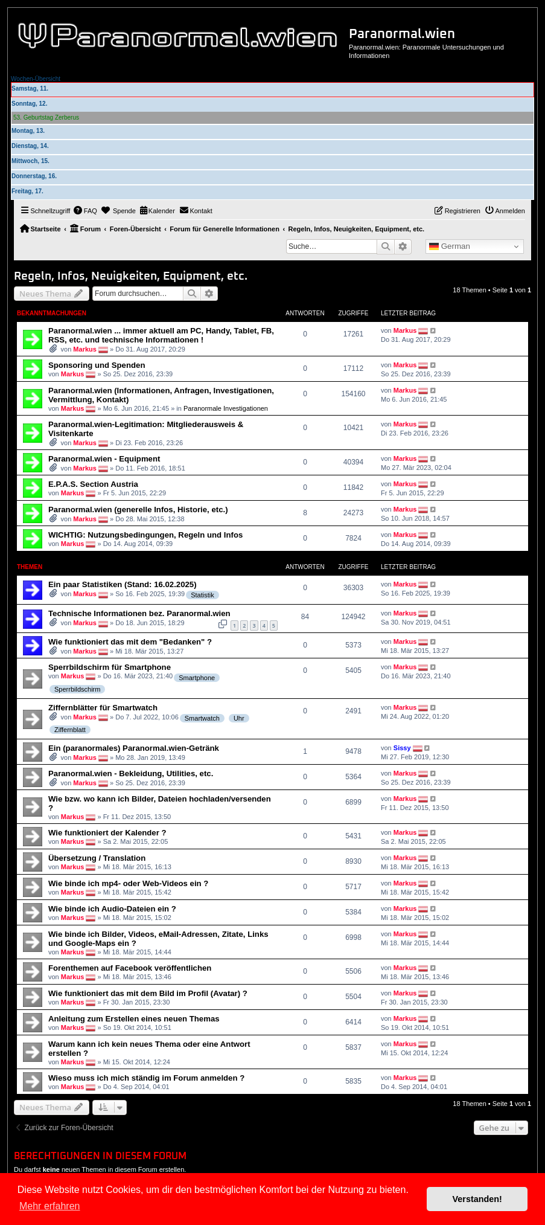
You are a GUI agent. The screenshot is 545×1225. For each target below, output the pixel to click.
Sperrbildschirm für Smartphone (109, 667)
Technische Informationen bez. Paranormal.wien (139, 613)
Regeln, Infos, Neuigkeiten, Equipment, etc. (130, 276)
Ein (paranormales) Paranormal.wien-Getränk (133, 748)
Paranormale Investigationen (225, 408)
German (449, 246)
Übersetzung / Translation (96, 858)
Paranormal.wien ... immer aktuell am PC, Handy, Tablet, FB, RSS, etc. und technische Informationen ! (161, 335)
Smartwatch (202, 718)
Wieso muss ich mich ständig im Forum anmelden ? (146, 1077)
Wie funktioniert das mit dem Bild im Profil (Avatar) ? (147, 993)
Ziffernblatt (70, 729)
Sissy (402, 747)
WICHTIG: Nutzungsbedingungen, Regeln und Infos (145, 534)
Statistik (202, 595)
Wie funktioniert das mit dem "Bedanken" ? (130, 641)
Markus (85, 349)
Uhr (239, 718)
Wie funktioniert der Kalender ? (107, 832)
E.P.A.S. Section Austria (93, 484)
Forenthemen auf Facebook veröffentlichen (129, 968)
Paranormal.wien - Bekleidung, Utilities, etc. (130, 773)
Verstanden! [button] (477, 1199)
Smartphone (197, 677)
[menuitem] (85, 211)
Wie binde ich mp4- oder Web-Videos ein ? (128, 883)
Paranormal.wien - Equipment (104, 458)
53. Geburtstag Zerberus (46, 117)
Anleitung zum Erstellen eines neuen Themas (134, 1018)
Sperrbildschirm (77, 689)
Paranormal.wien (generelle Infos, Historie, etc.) (138, 509)
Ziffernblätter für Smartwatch (103, 707)
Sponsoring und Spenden (96, 365)
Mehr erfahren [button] (49, 1206)
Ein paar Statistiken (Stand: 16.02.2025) (122, 584)
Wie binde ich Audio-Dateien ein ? (112, 908)
